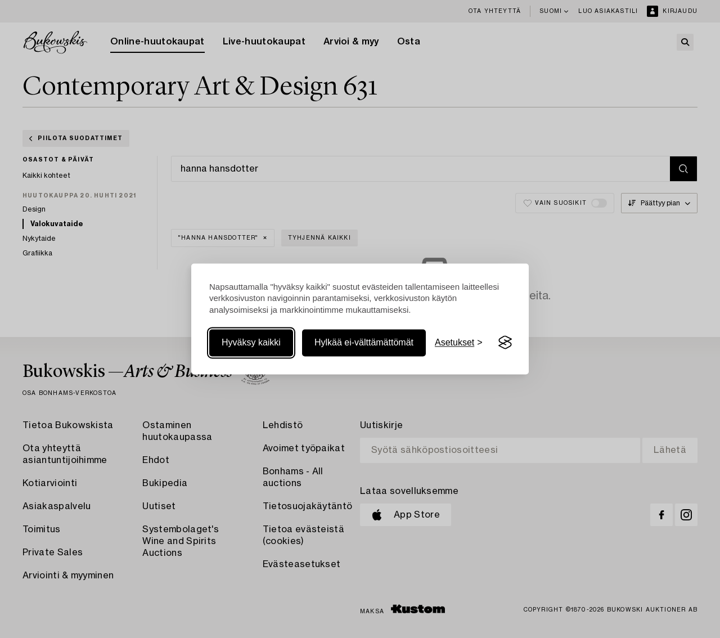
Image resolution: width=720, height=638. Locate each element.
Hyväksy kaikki (251, 342)
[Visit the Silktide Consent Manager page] (505, 342)
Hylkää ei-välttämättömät (363, 342)
